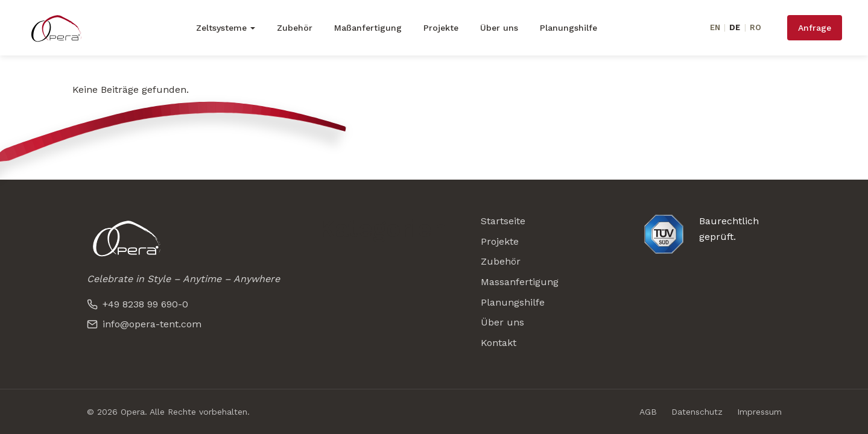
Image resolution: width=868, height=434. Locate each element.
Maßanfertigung (368, 28)
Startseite (503, 221)
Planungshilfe (568, 28)
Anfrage (814, 28)
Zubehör (294, 28)
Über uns (499, 28)
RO (755, 27)
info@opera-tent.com (144, 324)
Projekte (440, 28)
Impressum (759, 412)
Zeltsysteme (221, 28)
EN (715, 27)
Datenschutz (697, 412)
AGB (648, 412)
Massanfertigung (520, 282)
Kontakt (498, 342)
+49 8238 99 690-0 (137, 304)
